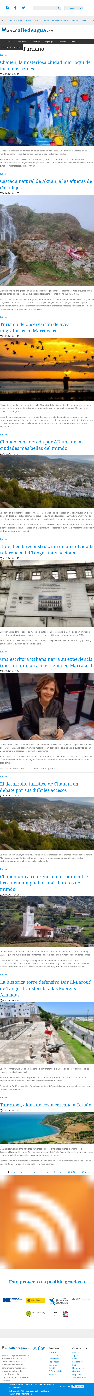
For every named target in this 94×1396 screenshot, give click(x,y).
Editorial (12, 20)
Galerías (66, 20)
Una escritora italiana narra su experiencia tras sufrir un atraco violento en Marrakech (47, 662)
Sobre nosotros (87, 20)
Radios (46, 20)
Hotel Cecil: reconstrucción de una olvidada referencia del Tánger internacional (47, 549)
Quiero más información (20, 1393)
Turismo (3, 55)
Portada (9, 42)
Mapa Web (75, 20)
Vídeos (28, 20)
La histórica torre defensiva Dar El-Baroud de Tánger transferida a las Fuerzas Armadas (45, 988)
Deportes (62, 42)
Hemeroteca (56, 20)
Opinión (74, 42)
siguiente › (71, 1172)
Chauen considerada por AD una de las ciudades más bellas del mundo (41, 445)
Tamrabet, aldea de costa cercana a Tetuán (45, 1105)
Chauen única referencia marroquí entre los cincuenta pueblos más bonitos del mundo (44, 882)
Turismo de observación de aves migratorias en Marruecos (34, 327)
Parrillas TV (37, 20)
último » (85, 1172)
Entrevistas (36, 42)
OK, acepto (78, 1386)
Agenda (20, 20)
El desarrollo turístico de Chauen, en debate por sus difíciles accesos (39, 787)
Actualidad (22, 42)
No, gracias (65, 1386)
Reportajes (49, 42)
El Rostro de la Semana (11, 47)
